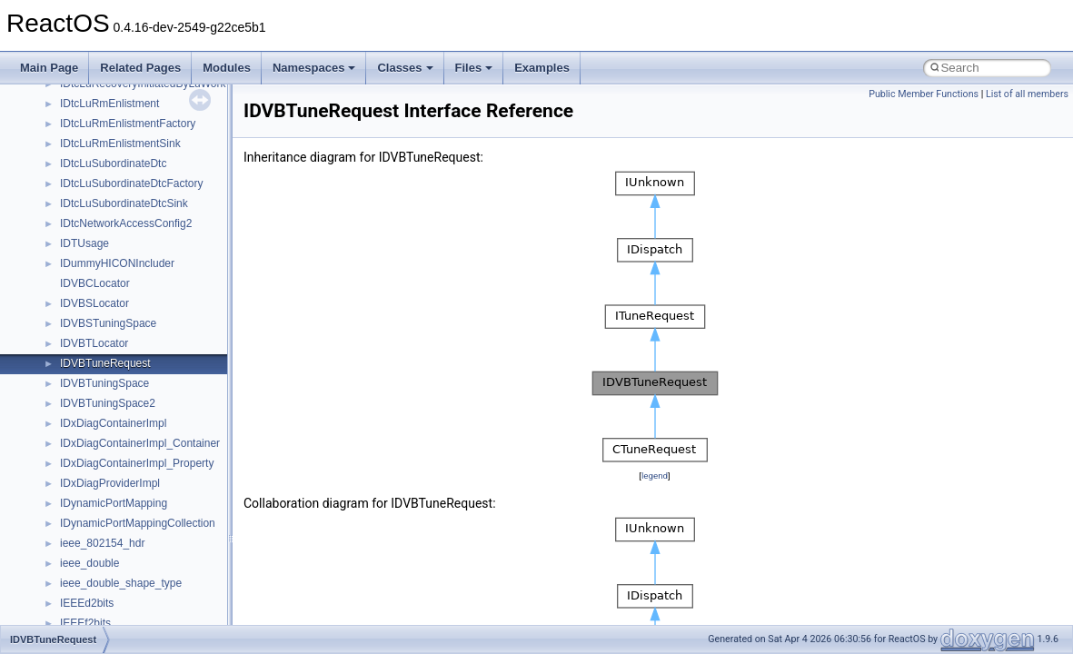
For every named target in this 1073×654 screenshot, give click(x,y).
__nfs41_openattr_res (113, 532)
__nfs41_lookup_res (109, 372)
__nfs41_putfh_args (108, 572)
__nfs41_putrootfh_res (114, 612)
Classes (404, 67)
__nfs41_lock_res (102, 192)
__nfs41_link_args (104, 132)
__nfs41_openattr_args (116, 512)
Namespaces (314, 67)
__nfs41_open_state (109, 492)
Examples (542, 67)
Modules (227, 67)
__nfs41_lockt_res (104, 252)
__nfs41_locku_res (106, 292)
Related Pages (140, 67)
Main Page (49, 67)
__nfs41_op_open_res (114, 452)
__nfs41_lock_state (107, 212)
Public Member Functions (924, 94)
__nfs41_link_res (101, 152)
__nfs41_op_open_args (117, 432)
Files (474, 67)
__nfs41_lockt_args (107, 232)
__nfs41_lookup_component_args (142, 332)
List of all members (1027, 94)
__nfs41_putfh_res (105, 592)
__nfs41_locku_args (108, 272)
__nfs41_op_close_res (115, 412)
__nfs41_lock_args (106, 172)
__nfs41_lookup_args (112, 312)
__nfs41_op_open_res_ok (123, 472)
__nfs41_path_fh (100, 552)
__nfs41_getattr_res (108, 92)
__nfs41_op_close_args (117, 392)
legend (654, 476)
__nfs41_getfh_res (105, 112)
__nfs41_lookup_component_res (139, 352)
